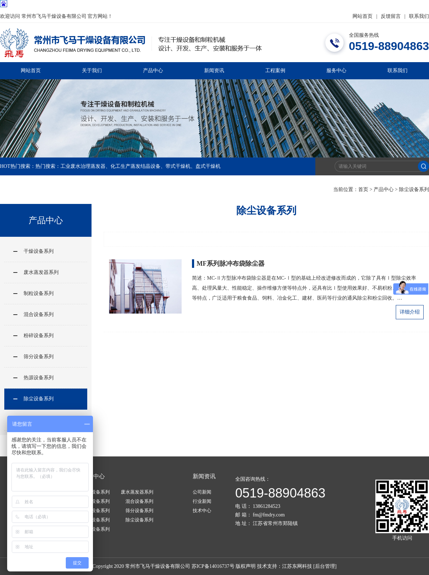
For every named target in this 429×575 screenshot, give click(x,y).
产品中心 (153, 70)
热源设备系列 (39, 377)
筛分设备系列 (39, 356)
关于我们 (92, 70)
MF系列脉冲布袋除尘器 (231, 263)
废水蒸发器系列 (41, 272)
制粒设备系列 (39, 293)
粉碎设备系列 (39, 335)
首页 (363, 189)
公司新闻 (202, 492)
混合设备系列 (39, 314)
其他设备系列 (96, 529)
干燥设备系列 (39, 251)
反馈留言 (391, 16)
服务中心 (336, 70)
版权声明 (246, 566)
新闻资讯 (214, 70)
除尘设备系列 (414, 189)
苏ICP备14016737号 (213, 566)
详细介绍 (410, 312)
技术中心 (202, 510)
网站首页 (362, 16)
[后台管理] (324, 566)
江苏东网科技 (297, 566)
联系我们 (419, 16)
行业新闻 (202, 501)
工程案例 (275, 70)
